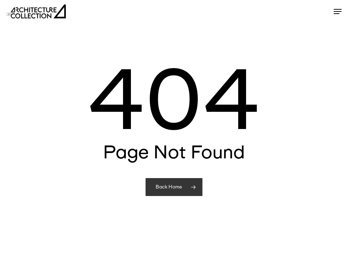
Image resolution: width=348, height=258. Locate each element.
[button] (338, 11)
